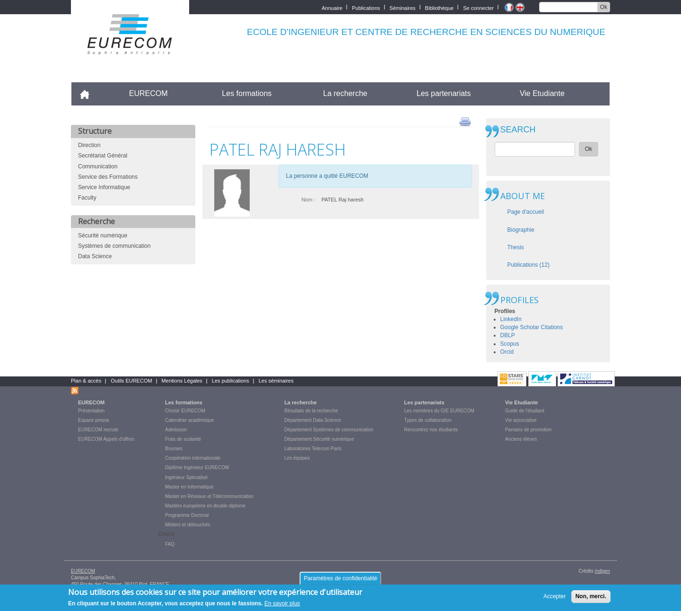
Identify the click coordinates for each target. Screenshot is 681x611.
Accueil (88, 93)
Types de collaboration (428, 420)
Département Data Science (312, 420)
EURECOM (148, 93)
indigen (602, 571)
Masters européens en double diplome (205, 505)
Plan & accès (86, 381)
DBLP (507, 335)
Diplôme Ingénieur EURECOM (197, 467)
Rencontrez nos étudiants (431, 429)
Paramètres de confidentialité (340, 578)
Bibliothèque (439, 7)
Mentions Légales (182, 381)
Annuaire (332, 7)
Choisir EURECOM (185, 410)
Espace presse (93, 420)
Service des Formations (108, 177)
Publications (366, 7)
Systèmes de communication (114, 246)
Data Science (95, 256)
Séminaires (403, 7)
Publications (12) (528, 265)
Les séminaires (276, 381)
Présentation (91, 410)
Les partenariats (444, 93)
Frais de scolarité (183, 439)
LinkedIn (511, 319)
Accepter (554, 596)
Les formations (246, 93)
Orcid (507, 352)
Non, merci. (591, 596)
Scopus (509, 343)
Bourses (174, 448)
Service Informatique (104, 187)
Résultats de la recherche (311, 410)
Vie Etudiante (542, 93)
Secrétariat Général (102, 155)
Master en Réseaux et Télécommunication (209, 496)
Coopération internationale (192, 458)
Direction (89, 145)
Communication (97, 166)
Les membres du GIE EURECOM (439, 410)
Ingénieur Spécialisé (186, 477)
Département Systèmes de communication (328, 429)
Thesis (515, 247)
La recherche (345, 93)
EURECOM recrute (98, 429)
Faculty (87, 197)
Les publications (230, 381)
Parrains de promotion (528, 429)
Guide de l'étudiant (524, 410)
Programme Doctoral (187, 515)
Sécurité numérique (102, 235)
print (465, 121)
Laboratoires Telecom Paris (312, 448)
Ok (603, 7)
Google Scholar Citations (531, 327)
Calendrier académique (189, 420)
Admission (176, 429)
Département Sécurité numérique (319, 439)
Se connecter (478, 7)
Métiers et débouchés (187, 524)
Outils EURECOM (131, 381)
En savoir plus (282, 604)
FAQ (170, 544)
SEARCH (518, 129)
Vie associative (521, 420)
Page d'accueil (525, 212)
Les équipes (297, 458)
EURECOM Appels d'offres (106, 439)
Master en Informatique (189, 486)
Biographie (520, 230)
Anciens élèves (521, 439)
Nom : (308, 199)
